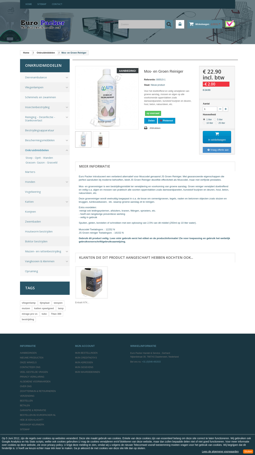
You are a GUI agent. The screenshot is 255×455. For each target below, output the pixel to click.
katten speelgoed (44, 308)
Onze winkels (28, 362)
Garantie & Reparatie (33, 410)
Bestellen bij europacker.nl (38, 415)
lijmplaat (45, 302)
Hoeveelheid (209, 114)
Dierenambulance (36, 77)
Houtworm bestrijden (39, 231)
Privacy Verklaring (32, 377)
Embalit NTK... (82, 302)
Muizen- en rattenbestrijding (43, 251)
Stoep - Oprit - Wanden (39, 157)
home (29, 4)
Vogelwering (33, 191)
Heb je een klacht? (31, 420)
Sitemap (25, 429)
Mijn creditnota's (86, 357)
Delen (151, 120)
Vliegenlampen (34, 87)
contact (57, 4)
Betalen (25, 405)
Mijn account (85, 345)
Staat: (147, 85)
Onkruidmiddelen (37, 150)
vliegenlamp (29, 302)
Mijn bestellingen (86, 353)
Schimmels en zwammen (40, 97)
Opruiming (31, 271)
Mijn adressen (84, 362)
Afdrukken (155, 128)
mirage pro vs (30, 313)
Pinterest (166, 120)
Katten (29, 201)
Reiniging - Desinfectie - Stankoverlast (40, 118)
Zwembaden (33, 221)
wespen (58, 302)
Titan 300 (56, 313)
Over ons (26, 386)
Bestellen (26, 400)
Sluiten (248, 451)
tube (44, 313)
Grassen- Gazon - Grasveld (41, 162)
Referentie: (150, 79)
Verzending (27, 396)
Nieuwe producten (31, 357)
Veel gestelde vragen (34, 372)
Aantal (206, 103)
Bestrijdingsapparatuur (39, 130)
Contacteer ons (30, 367)
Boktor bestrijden (36, 241)
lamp (61, 308)
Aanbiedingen (28, 353)
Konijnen (30, 211)
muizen (26, 308)
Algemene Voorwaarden (35, 381)
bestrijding (28, 319)
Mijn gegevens (84, 367)
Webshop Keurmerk (32, 424)
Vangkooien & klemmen (39, 261)
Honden (30, 182)
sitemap (41, 4)
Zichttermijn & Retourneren (38, 391)
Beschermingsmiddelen (40, 140)
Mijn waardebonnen (87, 372)
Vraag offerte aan (218, 149)
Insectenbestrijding (37, 107)
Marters (30, 172)
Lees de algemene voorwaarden (220, 451)
